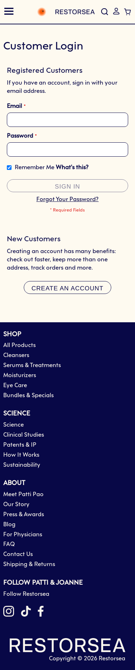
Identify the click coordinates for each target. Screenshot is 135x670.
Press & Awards (23, 514)
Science (13, 425)
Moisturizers (19, 375)
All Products (19, 345)
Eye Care (15, 385)
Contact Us (18, 554)
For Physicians (22, 534)
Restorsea (112, 658)
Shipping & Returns (29, 564)
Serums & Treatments (32, 365)
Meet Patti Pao (23, 494)
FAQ (9, 544)
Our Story (16, 504)
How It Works (21, 455)
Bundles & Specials (28, 395)
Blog (9, 524)
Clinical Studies (23, 435)
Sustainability (21, 465)
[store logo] (58, 11)
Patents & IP (19, 445)
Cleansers (16, 355)
